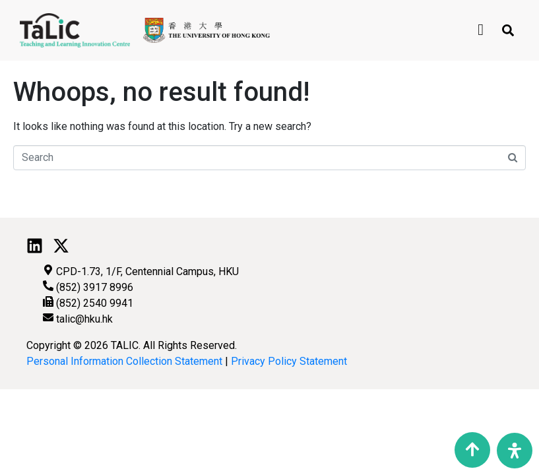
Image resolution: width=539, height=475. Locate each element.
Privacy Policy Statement (289, 361)
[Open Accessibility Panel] (514, 450)
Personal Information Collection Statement (124, 361)
